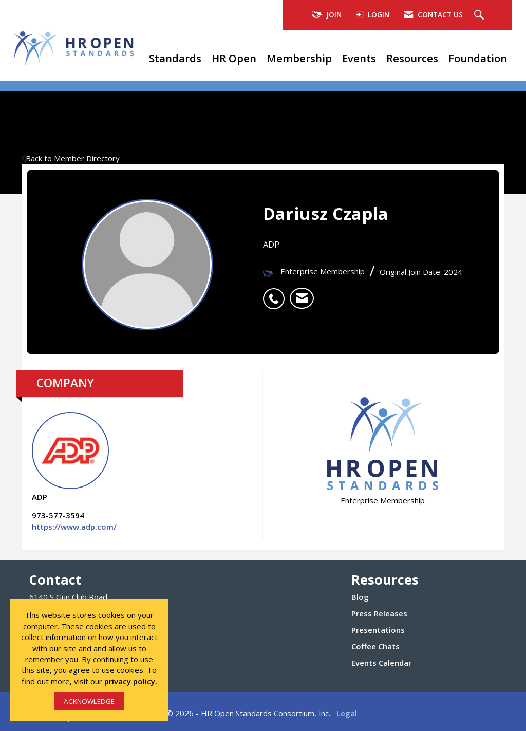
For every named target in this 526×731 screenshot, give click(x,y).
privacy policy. (130, 681)
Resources (412, 58)
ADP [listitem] (70, 457)
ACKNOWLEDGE (89, 701)
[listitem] (276, 293)
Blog (360, 597)
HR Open (234, 58)
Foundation (477, 58)
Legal (346, 713)
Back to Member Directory (71, 158)
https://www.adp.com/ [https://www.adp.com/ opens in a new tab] (74, 526)
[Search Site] (480, 15)
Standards (175, 58)
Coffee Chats (375, 646)
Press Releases (379, 613)
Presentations (378, 630)
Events (359, 58)
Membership (299, 58)
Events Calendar (381, 663)
